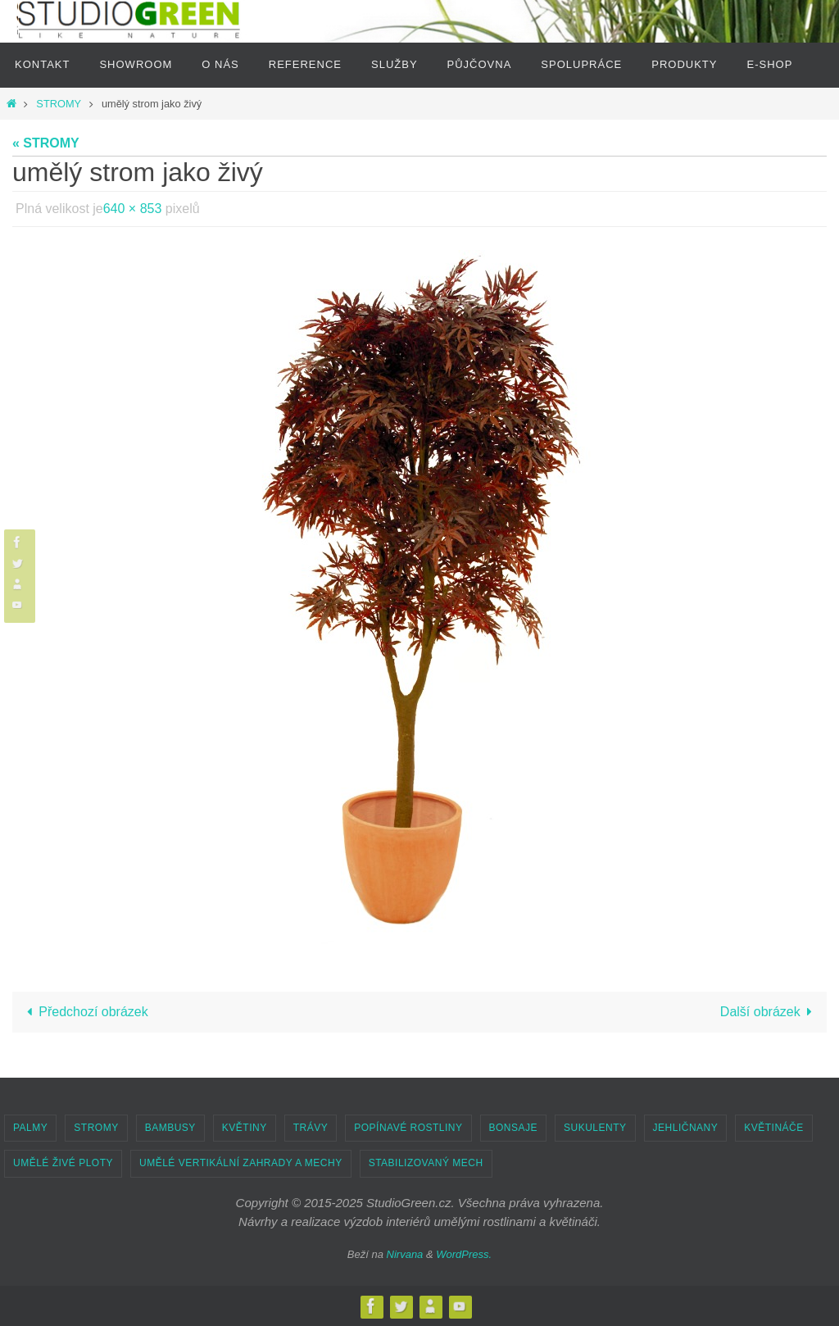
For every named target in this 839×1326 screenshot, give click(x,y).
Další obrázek (769, 1012)
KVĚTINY (244, 1127)
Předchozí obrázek (84, 1012)
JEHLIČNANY (686, 1127)
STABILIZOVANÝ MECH (426, 1163)
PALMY (30, 1127)
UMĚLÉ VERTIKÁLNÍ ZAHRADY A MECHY (240, 1163)
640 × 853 (132, 209)
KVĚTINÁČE (774, 1127)
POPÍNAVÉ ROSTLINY (408, 1127)
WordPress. (464, 1254)
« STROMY (45, 143)
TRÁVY (311, 1127)
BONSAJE (513, 1127)
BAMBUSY (170, 1127)
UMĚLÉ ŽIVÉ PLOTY (63, 1163)
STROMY (58, 104)
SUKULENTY (595, 1127)
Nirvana (405, 1254)
